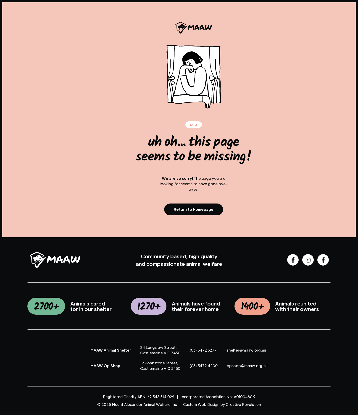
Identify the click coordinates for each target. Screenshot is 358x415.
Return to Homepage (193, 209)
